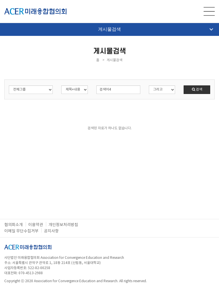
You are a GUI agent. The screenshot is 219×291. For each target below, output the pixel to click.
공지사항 (51, 231)
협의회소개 (13, 225)
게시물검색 (155, 29)
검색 (197, 89)
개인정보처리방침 (63, 225)
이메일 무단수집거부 (21, 231)
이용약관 (35, 225)
